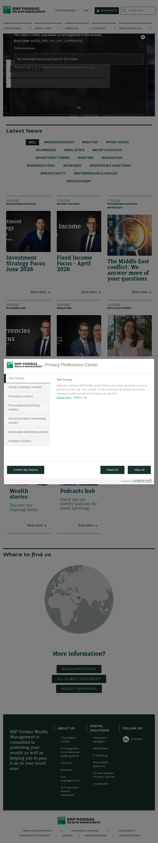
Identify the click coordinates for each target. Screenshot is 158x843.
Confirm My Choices (25, 469)
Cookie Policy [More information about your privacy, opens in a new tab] (64, 397)
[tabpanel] (104, 390)
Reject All (112, 469)
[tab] (27, 378)
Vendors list (80, 397)
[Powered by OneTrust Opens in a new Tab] (136, 481)
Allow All (139, 469)
